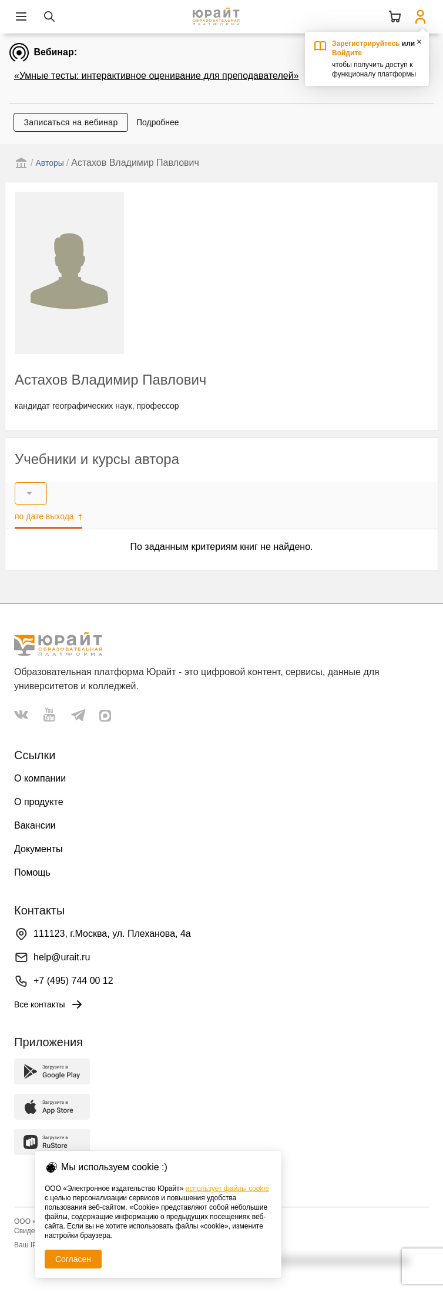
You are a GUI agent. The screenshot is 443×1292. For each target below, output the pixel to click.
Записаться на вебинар (71, 122)
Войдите (347, 53)
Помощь (32, 872)
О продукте (38, 802)
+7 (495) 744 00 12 (73, 981)
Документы (38, 849)
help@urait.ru (61, 957)
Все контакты (49, 1004)
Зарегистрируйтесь (366, 43)
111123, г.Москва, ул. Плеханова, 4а (112, 934)
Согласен (73, 1259)
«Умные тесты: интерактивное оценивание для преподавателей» (156, 76)
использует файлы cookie (227, 1188)
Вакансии (35, 825)
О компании (40, 778)
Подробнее (157, 122)
